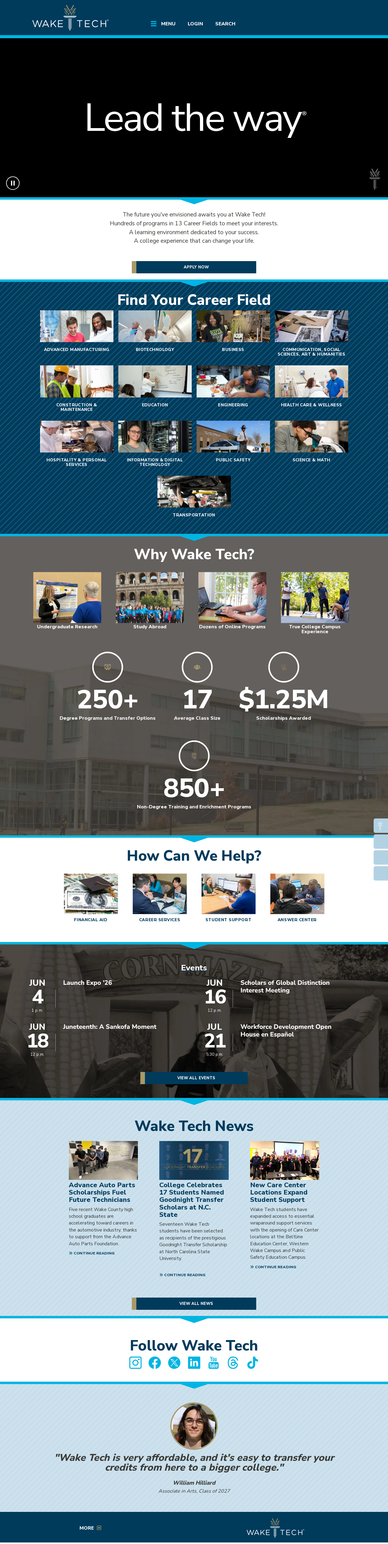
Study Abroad (149, 626)
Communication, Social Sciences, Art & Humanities (312, 352)
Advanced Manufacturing (76, 350)
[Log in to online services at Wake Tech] (344, 10)
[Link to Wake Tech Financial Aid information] (284, 691)
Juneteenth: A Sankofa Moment (110, 1027)
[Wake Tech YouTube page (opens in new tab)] (213, 1362)
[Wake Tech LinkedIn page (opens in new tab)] (194, 1362)
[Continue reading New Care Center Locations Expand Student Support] (274, 1267)
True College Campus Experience (315, 629)
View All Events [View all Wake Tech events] (196, 1078)
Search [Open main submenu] (225, 23)
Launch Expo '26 (87, 983)
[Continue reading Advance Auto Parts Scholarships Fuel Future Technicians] (92, 1254)
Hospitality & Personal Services (76, 462)
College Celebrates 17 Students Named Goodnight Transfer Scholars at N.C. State (191, 1199)
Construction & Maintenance (76, 407)
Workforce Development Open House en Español (286, 1031)
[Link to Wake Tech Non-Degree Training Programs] (194, 780)
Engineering (233, 405)
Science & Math (312, 460)
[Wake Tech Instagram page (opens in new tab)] (135, 1362)
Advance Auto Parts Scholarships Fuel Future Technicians (102, 1192)
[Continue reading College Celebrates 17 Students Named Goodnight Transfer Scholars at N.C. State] (183, 1275)
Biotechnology (155, 350)
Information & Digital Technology (155, 462)
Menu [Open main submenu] (168, 23)
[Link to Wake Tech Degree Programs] (108, 691)
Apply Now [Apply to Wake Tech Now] (196, 267)
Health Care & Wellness (311, 405)
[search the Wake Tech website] (327, 10)
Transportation (194, 515)
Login (195, 23)
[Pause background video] (13, 183)
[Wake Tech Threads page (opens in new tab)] (233, 1362)
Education (155, 405)
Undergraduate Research (67, 626)
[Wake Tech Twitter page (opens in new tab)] (174, 1362)
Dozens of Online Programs (232, 626)
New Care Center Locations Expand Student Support (279, 1192)
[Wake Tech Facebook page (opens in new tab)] (155, 1362)
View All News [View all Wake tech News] (196, 1303)
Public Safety (233, 460)
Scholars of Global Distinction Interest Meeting (285, 987)
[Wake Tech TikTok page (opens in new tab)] (253, 1362)
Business (233, 350)
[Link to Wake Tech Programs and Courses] (197, 691)
